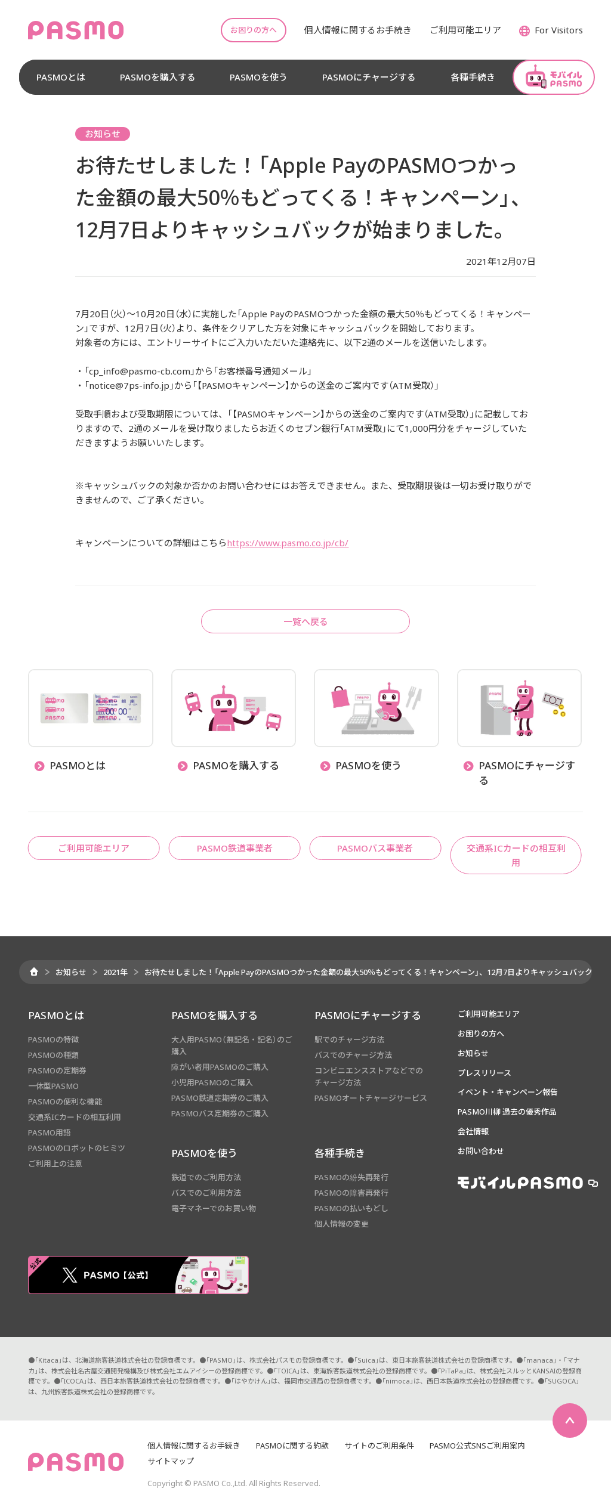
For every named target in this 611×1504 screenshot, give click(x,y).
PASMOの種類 (53, 1055)
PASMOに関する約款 (292, 1445)
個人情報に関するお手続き (193, 1445)
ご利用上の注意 (55, 1163)
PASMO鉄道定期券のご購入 (220, 1098)
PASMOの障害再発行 (351, 1192)
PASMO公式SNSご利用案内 (477, 1445)
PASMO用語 (49, 1132)
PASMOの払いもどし (351, 1208)
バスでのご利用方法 (206, 1192)
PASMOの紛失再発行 (351, 1177)
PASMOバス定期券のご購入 (220, 1113)
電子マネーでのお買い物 (213, 1208)
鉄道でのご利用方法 (206, 1177)
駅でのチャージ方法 (349, 1039)
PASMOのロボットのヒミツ (76, 1148)
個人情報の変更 (341, 1223)
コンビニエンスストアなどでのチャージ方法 (368, 1076)
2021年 (115, 972)
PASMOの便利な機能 (65, 1101)
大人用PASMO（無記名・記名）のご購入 (231, 1045)
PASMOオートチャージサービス (370, 1098)
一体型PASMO (53, 1086)
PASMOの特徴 (53, 1039)
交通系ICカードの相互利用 (74, 1117)
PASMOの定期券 (57, 1070)
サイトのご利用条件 (379, 1445)
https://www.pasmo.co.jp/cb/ (287, 543)
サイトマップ (170, 1461)
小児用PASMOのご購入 (212, 1082)
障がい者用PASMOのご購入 (220, 1067)
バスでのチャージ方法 (353, 1055)
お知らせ (71, 972)
